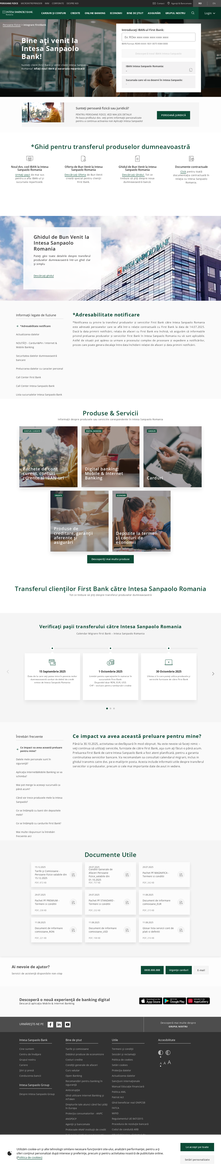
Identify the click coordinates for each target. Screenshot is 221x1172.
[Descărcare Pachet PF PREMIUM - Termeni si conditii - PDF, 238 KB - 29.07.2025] (56, 902)
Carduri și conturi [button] (53, 13)
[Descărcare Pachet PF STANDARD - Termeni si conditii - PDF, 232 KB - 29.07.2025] (110, 902)
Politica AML (119, 1091)
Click (183, 171)
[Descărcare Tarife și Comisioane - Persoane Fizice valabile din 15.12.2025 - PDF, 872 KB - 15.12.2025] (56, 874)
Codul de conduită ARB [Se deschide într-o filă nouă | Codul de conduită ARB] (125, 1129)
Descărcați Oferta (75, 174)
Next (213, 673)
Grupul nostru (27, 1059)
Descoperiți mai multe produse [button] (111, 559)
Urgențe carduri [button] (179, 970)
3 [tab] (114, 708)
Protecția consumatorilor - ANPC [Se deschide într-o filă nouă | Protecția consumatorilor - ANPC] (84, 1113)
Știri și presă (26, 1070)
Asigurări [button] (154, 13)
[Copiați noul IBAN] (191, 70)
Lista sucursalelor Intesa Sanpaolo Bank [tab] (39, 394)
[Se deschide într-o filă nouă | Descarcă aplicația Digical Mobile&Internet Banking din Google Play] (174, 1000)
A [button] (161, 1063)
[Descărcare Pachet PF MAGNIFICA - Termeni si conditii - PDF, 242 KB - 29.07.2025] (164, 874)
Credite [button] (75, 13)
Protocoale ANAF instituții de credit (86, 1129)
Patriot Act (118, 1097)
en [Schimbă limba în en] (214, 3)
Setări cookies (120, 1065)
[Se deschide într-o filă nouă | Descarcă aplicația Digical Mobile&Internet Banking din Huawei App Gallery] (198, 1000)
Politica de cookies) (29, 1157)
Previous (7, 672)
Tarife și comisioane (77, 1049)
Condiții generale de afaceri (82, 1065)
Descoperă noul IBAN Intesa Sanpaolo (158, 53)
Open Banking (74, 1075)
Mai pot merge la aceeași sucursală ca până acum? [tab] (38, 787)
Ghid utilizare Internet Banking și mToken (85, 1097)
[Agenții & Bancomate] (179, 3)
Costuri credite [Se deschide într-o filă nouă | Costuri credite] (74, 1059)
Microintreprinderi (31, 3)
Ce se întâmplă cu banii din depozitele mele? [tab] (38, 812)
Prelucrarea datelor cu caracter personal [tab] (39, 368)
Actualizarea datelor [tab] (27, 334)
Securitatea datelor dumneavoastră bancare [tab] (36, 358)
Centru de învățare (30, 1054)
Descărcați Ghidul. (133, 174)
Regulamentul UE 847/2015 (127, 1118)
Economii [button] (116, 13)
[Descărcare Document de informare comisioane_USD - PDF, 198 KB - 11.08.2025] (110, 929)
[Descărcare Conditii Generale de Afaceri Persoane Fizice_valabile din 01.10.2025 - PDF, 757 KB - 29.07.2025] (110, 874)
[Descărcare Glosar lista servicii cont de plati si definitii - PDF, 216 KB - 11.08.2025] (164, 929)
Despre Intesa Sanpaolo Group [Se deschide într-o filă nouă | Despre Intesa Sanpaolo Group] (37, 1094)
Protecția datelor (121, 1070)
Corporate (58, 3)
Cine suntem (26, 1049)
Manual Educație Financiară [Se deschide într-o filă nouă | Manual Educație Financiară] (128, 1086)
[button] (216, 1139)
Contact (158, 3)
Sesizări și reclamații (124, 1054)
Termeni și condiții (122, 1049)
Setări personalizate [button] (197, 1159)
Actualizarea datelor (123, 1075)
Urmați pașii (22, 174)
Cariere (23, 1065)
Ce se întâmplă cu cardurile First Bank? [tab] (38, 823)
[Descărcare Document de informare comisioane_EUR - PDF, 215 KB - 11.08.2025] (164, 902)
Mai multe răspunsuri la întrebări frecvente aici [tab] (35, 834)
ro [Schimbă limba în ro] (200, 3)
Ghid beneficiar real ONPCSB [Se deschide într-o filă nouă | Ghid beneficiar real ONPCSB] (128, 1102)
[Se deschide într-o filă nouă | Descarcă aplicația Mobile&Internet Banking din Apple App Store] (150, 1000)
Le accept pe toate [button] (197, 1147)
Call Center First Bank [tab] (28, 377)
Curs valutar (73, 1070)
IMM (47, 3)
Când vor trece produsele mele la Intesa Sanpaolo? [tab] (39, 799)
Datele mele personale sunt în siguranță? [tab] (33, 761)
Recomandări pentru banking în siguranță (84, 1082)
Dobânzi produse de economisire (85, 1054)
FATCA (115, 1108)
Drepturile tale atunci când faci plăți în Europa (87, 1106)
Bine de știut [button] (135, 13)
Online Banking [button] (95, 13)
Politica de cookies (122, 1059)
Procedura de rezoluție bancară (130, 1124)
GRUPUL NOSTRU (175, 13)
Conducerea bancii (30, 1075)
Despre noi (72, 3)
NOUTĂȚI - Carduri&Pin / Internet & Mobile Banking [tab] (36, 345)
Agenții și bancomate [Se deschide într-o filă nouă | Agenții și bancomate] (78, 1124)
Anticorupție (73, 1090)
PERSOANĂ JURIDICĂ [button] (173, 115)
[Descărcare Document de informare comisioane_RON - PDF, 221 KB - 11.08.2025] (56, 929)
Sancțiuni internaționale (126, 1081)
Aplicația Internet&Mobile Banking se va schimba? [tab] (39, 774)
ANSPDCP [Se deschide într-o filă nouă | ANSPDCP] (71, 1118)
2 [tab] (110, 708)
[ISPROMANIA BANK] (18, 13)
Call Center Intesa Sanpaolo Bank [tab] (35, 386)
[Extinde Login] (210, 13)
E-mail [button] (201, 970)
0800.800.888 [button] (152, 970)
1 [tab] (107, 708)
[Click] (48, 456)
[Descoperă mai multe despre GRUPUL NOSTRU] (177, 1027)
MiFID (115, 1113)
